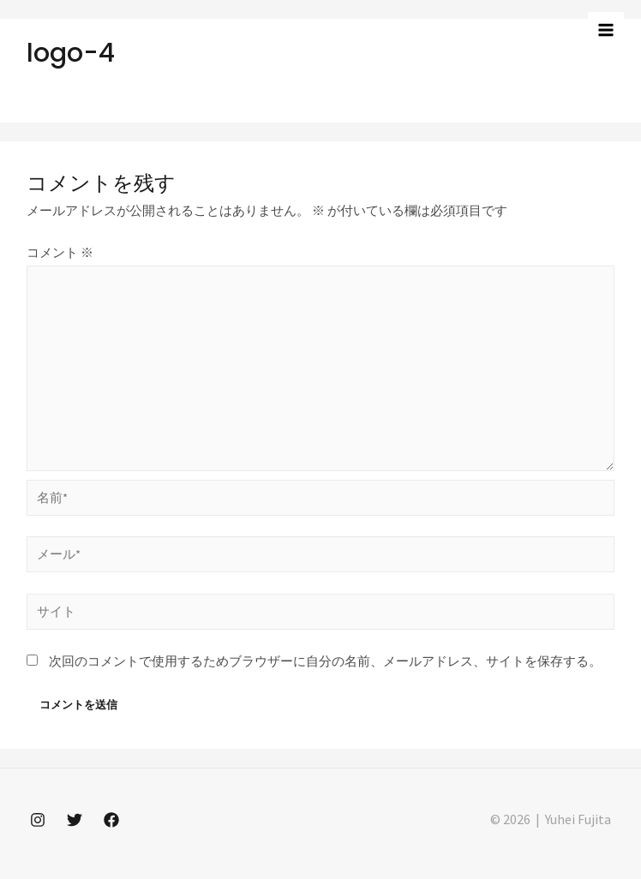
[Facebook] (111, 820)
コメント (60, 252)
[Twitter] (74, 820)
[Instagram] (37, 820)
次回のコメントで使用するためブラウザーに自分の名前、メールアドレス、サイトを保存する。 (325, 661)
